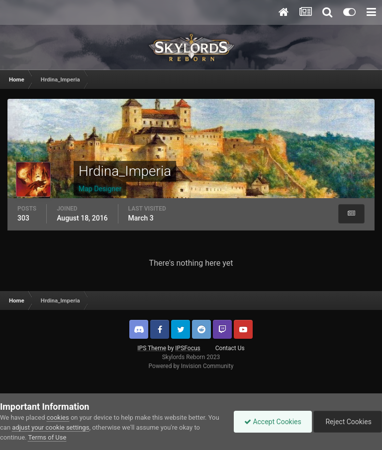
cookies (58, 417)
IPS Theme (151, 348)
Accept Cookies (272, 422)
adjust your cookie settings (50, 427)
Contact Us (230, 348)
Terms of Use (47, 437)
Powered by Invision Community (191, 366)
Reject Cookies (348, 422)
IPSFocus (187, 348)
